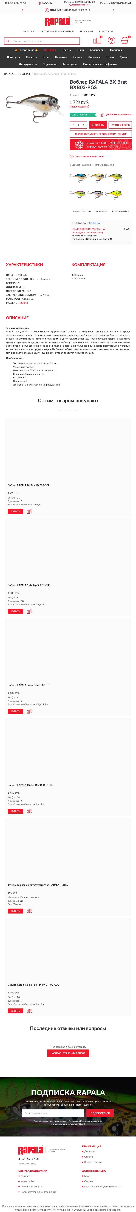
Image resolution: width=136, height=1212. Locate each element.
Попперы (116, 50)
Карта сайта (27, 1180)
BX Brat (23, 303)
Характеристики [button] (82, 211)
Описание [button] (101, 211)
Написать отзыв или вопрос (68, 1052)
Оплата (88, 1155)
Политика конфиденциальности (102, 1185)
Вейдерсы (13, 57)
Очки (80, 50)
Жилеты (31, 57)
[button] (79, 5)
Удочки (124, 57)
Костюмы (94, 57)
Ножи (110, 57)
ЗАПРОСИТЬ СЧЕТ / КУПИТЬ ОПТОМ (101, 134)
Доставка (89, 1150)
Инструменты (28, 64)
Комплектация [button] (120, 211)
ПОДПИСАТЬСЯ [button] (100, 1112)
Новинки (86, 31)
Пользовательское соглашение (38, 1190)
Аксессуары (70, 64)
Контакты (106, 31)
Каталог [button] (29, 31)
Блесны (66, 50)
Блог (87, 1174)
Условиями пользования (65, 1123)
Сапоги (77, 57)
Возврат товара (93, 1161)
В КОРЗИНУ (98, 125)
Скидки (88, 1180)
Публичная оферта (31, 1185)
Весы (46, 57)
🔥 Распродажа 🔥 (26, 50)
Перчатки (61, 57)
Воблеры (50, 50)
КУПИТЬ (15, 511)
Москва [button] (94, 223)
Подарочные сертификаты (100, 64)
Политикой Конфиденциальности (85, 1120)
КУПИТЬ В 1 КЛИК (120, 125)
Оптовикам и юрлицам (57, 31)
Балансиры (97, 50)
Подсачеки (49, 64)
